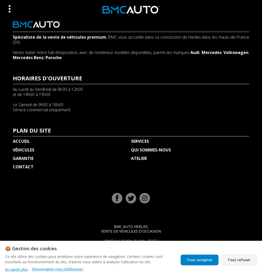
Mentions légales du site (124, 240)
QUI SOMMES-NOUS (151, 150)
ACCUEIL (21, 141)
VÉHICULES (23, 150)
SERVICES (140, 141)
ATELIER (139, 158)
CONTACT (23, 167)
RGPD (153, 240)
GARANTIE (23, 158)
